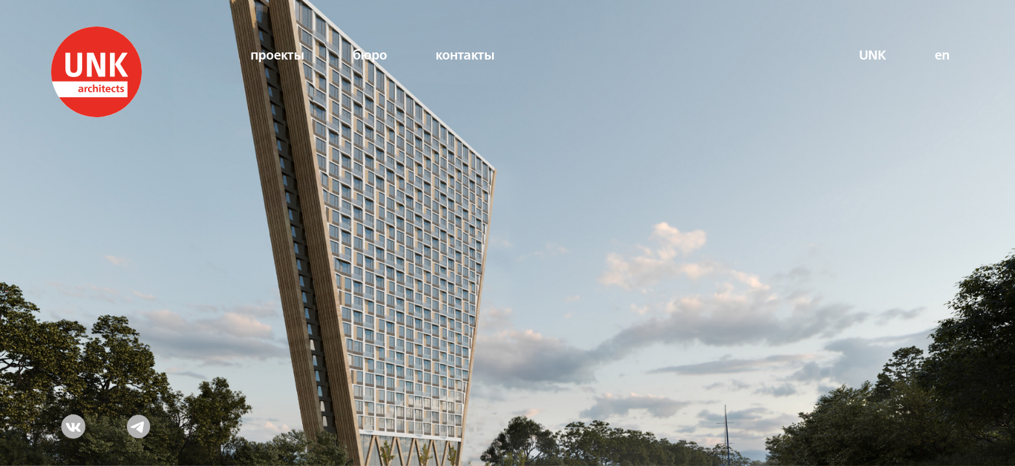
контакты (465, 56)
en (942, 56)
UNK (872, 56)
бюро (370, 56)
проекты (277, 56)
